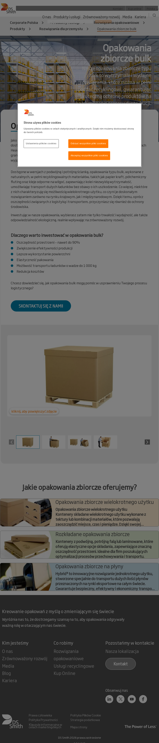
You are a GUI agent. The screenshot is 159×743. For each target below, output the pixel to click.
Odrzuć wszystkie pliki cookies (88, 143)
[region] (79, 135)
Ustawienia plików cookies (41, 143)
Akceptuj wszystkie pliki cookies (89, 155)
